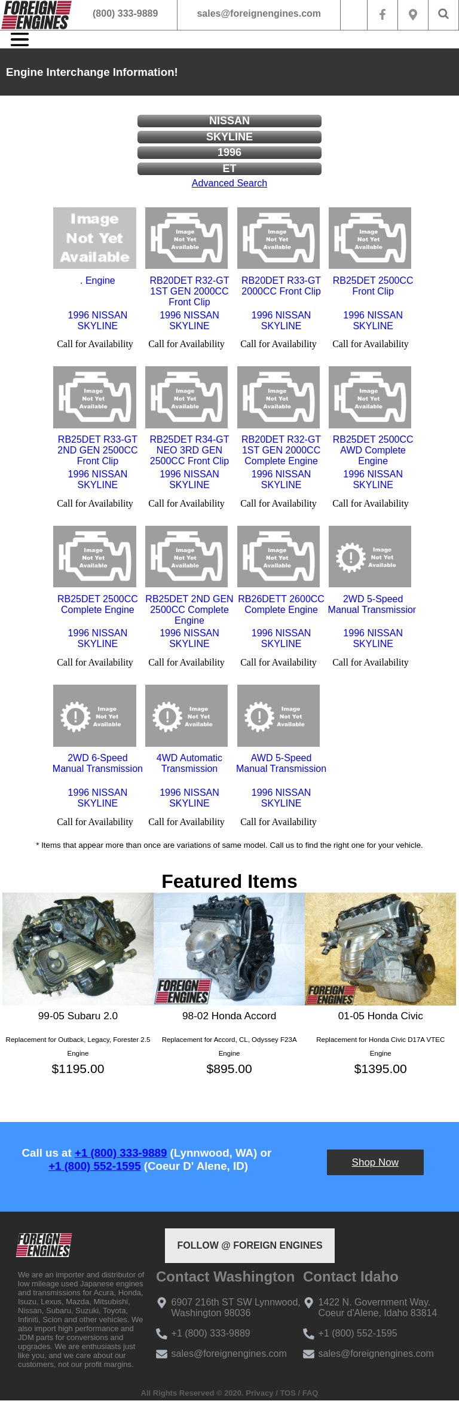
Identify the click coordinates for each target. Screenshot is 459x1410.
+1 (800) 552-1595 (94, 1166)
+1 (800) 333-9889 (121, 1153)
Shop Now (375, 1162)
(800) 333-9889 (125, 13)
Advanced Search (229, 183)
